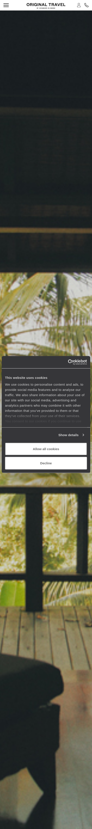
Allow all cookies (46, 449)
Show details (68, 435)
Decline (46, 463)
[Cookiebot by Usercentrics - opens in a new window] (68, 362)
